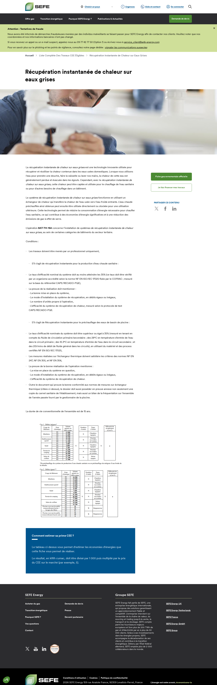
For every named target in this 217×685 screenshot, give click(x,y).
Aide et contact (150, 6)
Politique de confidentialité (114, 678)
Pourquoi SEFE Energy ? (80, 18)
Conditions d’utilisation (74, 678)
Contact (29, 630)
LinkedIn (173, 208)
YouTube (35, 649)
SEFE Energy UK (174, 603)
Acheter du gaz (32, 603)
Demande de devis (180, 18)
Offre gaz (29, 18)
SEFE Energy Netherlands (178, 610)
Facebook (164, 208)
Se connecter (175, 6)
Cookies (93, 678)
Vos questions (32, 623)
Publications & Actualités (110, 18)
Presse (68, 610)
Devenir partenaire (74, 617)
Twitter (156, 208)
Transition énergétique (51, 18)
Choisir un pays (92, 6)
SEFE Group (171, 630)
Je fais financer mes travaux (171, 187)
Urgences (128, 6)
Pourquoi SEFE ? (33, 617)
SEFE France (172, 617)
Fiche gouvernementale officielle (171, 176)
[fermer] (214, 27)
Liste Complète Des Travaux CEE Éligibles (61, 55)
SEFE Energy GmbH (175, 623)
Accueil (29, 55)
